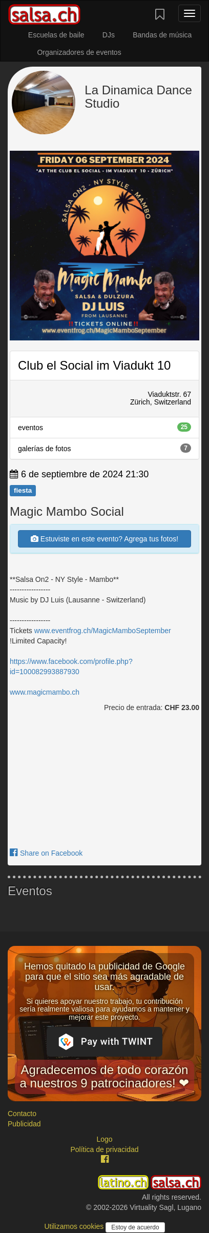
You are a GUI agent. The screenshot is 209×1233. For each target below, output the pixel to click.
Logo (104, 1139)
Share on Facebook (46, 853)
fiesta (23, 490)
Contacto (22, 1113)
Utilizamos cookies (75, 1226)
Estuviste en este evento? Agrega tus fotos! (104, 539)
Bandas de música (162, 35)
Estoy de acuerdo (135, 1227)
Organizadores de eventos (79, 52)
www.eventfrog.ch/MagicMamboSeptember (102, 630)
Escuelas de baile (56, 35)
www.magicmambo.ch (44, 692)
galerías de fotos (104, 448)
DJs (108, 35)
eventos (104, 427)
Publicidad (24, 1124)
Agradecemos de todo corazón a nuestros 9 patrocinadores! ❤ (105, 1076)
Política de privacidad (104, 1149)
